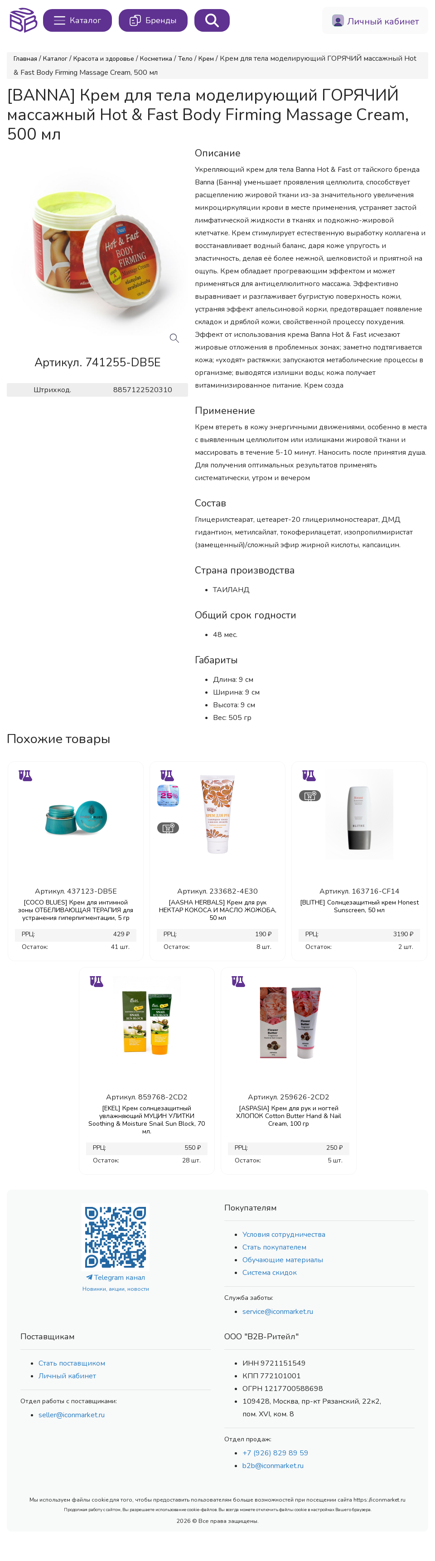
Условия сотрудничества (283, 1235)
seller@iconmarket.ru (72, 1415)
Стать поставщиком (72, 1363)
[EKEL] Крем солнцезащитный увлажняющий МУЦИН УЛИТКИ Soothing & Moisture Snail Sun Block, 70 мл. (146, 1119)
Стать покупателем (274, 1247)
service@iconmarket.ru (277, 1312)
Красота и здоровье (103, 58)
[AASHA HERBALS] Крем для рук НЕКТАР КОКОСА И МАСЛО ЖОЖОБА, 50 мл (217, 910)
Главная (25, 58)
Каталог (55, 58)
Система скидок (269, 1273)
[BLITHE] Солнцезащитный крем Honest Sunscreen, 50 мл (359, 906)
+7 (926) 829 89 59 (275, 1453)
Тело (185, 58)
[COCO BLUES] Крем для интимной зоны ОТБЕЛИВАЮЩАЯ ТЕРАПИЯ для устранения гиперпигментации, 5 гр (75, 910)
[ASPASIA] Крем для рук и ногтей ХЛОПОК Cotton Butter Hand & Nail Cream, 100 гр (288, 1116)
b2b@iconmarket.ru (273, 1466)
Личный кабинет (67, 1376)
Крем (206, 58)
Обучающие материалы (282, 1260)
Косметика (156, 58)
